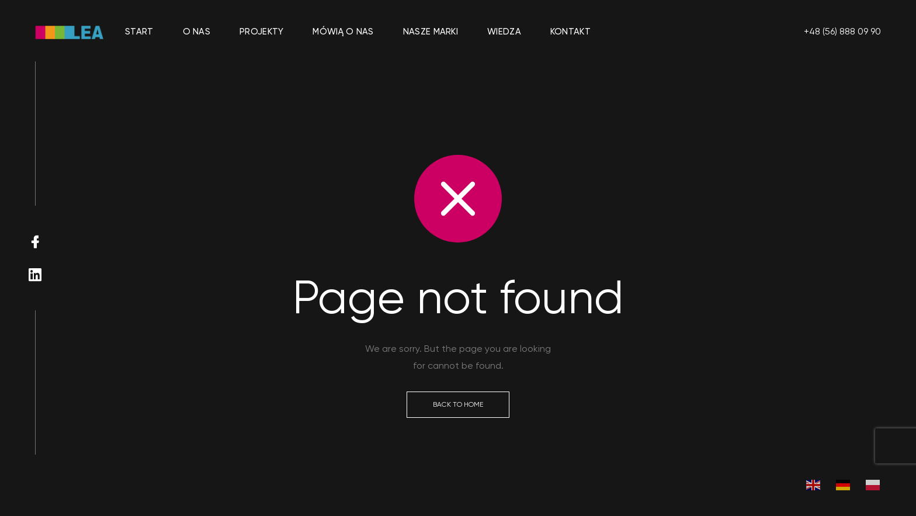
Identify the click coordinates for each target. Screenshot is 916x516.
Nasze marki (430, 31)
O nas (197, 31)
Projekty (261, 31)
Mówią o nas (343, 31)
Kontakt (570, 31)
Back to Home (458, 404)
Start (139, 31)
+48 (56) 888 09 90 (842, 31)
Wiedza (504, 31)
